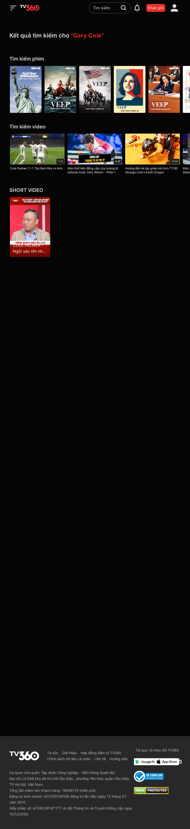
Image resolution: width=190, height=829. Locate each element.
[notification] (137, 8)
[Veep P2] (164, 89)
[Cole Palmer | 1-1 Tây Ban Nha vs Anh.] (37, 153)
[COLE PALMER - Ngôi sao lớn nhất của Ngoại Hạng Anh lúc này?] (30, 227)
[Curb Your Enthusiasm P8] (26, 89)
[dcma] (151, 792)
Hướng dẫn (119, 759)
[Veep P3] (60, 89)
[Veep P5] (129, 89)
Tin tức (52, 753)
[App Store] (163, 762)
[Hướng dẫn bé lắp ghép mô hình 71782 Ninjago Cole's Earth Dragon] (152, 155)
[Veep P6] (95, 89)
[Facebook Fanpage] (179, 762)
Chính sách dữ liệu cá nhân (69, 759)
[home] (30, 8)
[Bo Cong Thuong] (149, 776)
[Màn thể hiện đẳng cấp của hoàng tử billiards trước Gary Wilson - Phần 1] (95, 155)
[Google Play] (143, 762)
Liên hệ (100, 759)
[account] (174, 8)
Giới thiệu (69, 753)
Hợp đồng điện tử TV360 (101, 753)
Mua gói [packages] (155, 7)
